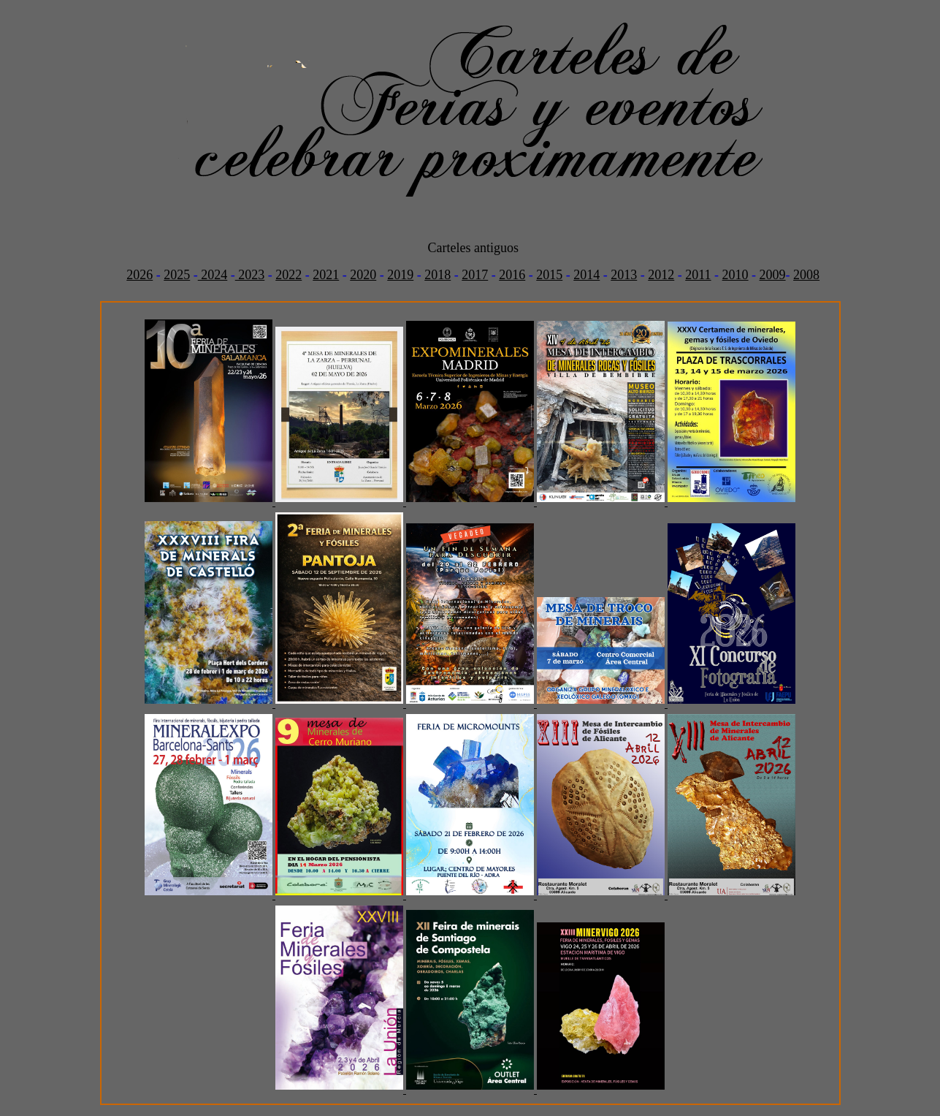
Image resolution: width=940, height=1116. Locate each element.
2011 (698, 274)
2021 (326, 274)
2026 (139, 274)
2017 (475, 274)
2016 (512, 274)
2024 (213, 274)
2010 (735, 274)
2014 (586, 274)
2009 (773, 274)
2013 (624, 274)
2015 (549, 274)
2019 (400, 274)
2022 (288, 274)
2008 (806, 274)
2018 (437, 274)
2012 (661, 274)
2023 (250, 274)
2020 (363, 274)
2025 (177, 274)
